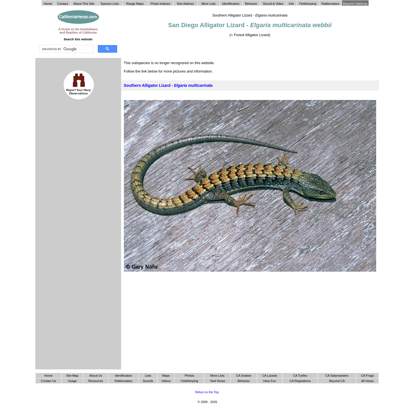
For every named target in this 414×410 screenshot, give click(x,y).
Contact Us (48, 381)
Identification (123, 375)
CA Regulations (300, 381)
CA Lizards (269, 375)
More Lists (217, 375)
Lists (148, 375)
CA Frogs (367, 375)
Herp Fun (269, 381)
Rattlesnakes (124, 381)
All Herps (367, 381)
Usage (72, 381)
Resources (95, 381)
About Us (95, 375)
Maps (166, 375)
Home (48, 375)
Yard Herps (217, 381)
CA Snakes (243, 375)
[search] (66, 49)
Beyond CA (337, 381)
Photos (189, 375)
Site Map (72, 375)
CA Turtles (300, 375)
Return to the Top (207, 392)
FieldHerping (189, 381)
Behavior (244, 381)
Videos (166, 381)
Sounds (148, 381)
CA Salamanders (337, 375)
